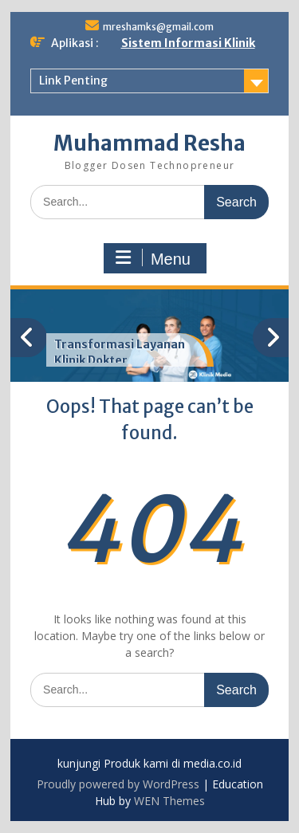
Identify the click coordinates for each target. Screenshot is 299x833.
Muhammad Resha (149, 143)
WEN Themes (169, 800)
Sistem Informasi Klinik (188, 43)
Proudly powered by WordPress (118, 784)
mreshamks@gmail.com (158, 27)
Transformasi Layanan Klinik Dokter (119, 352)
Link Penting (73, 80)
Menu (153, 258)
